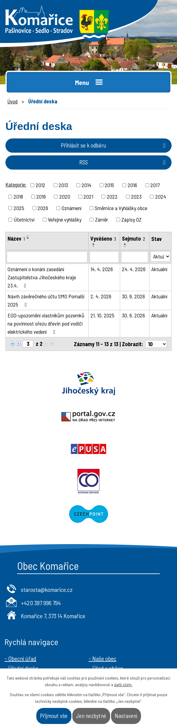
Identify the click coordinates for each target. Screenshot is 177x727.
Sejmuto (133, 238)
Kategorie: (15, 184)
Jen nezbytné (91, 715)
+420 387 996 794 (41, 537)
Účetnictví (24, 219)
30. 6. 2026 (133, 296)
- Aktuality (17, 612)
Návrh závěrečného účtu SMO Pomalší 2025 (46, 300)
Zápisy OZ (131, 219)
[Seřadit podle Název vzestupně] (28, 236)
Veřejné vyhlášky (64, 219)
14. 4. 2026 (101, 269)
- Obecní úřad (20, 593)
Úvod (12, 101)
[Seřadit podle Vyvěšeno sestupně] (93, 246)
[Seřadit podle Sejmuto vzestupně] (125, 244)
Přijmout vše (53, 715)
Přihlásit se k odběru (114, 145)
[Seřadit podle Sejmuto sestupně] (125, 246)
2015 (109, 185)
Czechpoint (88, 449)
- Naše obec (102, 593)
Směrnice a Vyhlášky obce (121, 208)
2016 (132, 185)
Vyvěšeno (103, 238)
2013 (63, 185)
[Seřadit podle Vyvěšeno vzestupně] (93, 244)
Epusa (44, 416)
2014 (86, 185)
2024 (160, 196)
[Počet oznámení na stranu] (156, 344)
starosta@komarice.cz (47, 524)
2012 (40, 185)
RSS (123, 162)
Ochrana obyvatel (133, 416)
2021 (88, 196)
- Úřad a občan (106, 602)
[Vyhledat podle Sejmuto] (134, 257)
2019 (41, 196)
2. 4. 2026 (100, 296)
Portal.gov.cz (133, 383)
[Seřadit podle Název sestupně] (28, 238)
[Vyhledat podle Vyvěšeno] (104, 257)
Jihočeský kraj (44, 383)
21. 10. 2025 (102, 315)
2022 (112, 196)
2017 (155, 185)
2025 (19, 208)
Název (16, 238)
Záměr (101, 219)
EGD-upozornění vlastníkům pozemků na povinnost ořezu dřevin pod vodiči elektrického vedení (46, 323)
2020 (64, 196)
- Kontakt (100, 612)
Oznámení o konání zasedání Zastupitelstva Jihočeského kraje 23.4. (42, 277)
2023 (136, 196)
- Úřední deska (21, 602)
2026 (43, 208)
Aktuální (159, 269)
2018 (18, 196)
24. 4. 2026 (134, 269)
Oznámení (71, 208)
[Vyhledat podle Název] (47, 257)
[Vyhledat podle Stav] (160, 256)
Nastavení (126, 715)
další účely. (123, 684)
